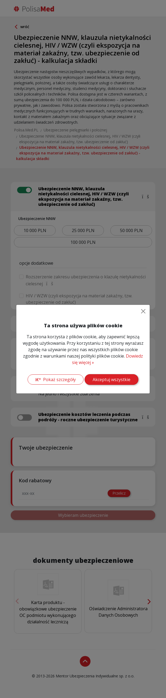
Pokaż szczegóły (55, 379)
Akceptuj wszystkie (111, 379)
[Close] (143, 311)
